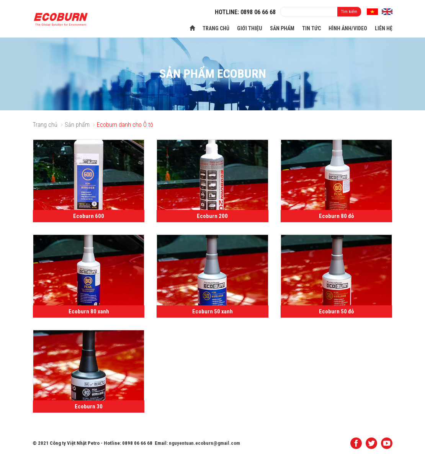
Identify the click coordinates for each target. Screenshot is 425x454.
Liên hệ (383, 28)
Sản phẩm (282, 28)
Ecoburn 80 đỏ (336, 216)
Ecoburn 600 (88, 216)
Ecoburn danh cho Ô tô (125, 124)
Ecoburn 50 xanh (212, 311)
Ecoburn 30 (89, 406)
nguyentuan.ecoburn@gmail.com (204, 443)
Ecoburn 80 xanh (89, 311)
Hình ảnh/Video (348, 28)
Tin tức (311, 28)
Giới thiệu (249, 28)
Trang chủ (216, 28)
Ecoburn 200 (212, 216)
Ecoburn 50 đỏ (336, 311)
